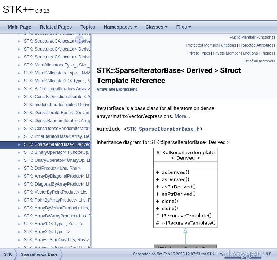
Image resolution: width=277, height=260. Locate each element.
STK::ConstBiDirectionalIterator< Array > (62, 96)
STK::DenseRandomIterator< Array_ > (60, 120)
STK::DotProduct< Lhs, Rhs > (52, 168)
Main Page (19, 27)
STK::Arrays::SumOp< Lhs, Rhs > (56, 239)
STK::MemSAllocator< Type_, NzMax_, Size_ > (69, 72)
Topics (87, 27)
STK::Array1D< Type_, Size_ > (53, 223)
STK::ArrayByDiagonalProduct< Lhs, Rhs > (65, 176)
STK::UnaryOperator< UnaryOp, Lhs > (60, 160)
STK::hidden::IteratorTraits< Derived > (60, 104)
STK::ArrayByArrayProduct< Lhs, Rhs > (62, 215)
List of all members (258, 61)
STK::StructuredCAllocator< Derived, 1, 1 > (65, 57)
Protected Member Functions (211, 45)
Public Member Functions (251, 37)
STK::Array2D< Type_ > (47, 231)
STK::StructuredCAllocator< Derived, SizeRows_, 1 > (75, 49)
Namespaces (120, 27)
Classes (157, 27)
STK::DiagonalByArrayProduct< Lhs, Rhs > (65, 184)
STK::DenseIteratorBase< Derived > (58, 112)
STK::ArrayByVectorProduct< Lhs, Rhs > (63, 208)
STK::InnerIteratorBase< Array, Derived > (63, 136)
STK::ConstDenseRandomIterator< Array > (65, 128)
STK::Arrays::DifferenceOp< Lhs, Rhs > (62, 247)
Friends (267, 53)
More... (182, 116)
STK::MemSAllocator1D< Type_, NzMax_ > (65, 80)
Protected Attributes (256, 45)
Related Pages (56, 27)
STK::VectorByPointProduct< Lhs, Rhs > (62, 192)
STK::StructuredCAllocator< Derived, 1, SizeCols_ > (74, 41)
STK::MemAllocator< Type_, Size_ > (58, 65)
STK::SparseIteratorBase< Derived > (59, 144)
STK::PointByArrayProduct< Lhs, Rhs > (61, 200)
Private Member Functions (235, 53)
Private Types (198, 53)
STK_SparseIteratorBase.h (163, 129)
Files (184, 27)
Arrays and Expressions (117, 89)
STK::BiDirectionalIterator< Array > (57, 88)
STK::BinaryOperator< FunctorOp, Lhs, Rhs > (67, 152)
